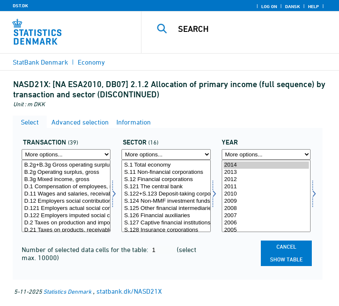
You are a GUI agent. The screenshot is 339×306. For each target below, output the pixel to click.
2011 (266, 186)
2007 (266, 215)
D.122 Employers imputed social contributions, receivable (66, 215)
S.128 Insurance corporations (166, 230)
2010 (266, 194)
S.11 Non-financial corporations (166, 172)
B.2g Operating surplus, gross (66, 172)
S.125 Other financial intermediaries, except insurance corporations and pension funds (166, 208)
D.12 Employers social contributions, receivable (66, 201)
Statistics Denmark (67, 291)
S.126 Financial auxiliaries (166, 215)
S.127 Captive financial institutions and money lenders (166, 223)
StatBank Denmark (40, 62)
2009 (266, 201)
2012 (266, 179)
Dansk (292, 6)
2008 (266, 208)
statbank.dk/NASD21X (129, 291)
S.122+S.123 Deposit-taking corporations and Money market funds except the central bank (166, 194)
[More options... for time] (266, 154)
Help (313, 6)
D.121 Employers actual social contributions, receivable (66, 208)
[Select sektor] (165, 196)
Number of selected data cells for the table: (86, 249)
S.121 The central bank (166, 186)
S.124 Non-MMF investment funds (166, 201)
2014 (266, 165)
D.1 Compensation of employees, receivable (66, 186)
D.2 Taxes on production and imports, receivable (66, 223)
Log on (269, 6)
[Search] (252, 28)
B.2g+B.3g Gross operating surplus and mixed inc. (66, 165)
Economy (91, 62)
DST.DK (20, 5)
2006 (266, 223)
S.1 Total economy (166, 165)
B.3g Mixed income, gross (66, 179)
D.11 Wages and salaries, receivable (66, 194)
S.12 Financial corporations (166, 179)
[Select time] (266, 196)
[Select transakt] (66, 196)
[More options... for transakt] (66, 154)
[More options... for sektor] (165, 154)
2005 (266, 230)
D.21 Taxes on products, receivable (66, 230)
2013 (266, 172)
